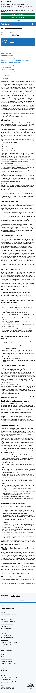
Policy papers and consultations (8, 663)
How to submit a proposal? (6, 67)
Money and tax (4, 640)
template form (30, 579)
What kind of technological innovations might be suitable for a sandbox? (15, 60)
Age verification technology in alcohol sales (13, 28)
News (2, 656)
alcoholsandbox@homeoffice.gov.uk (14, 585)
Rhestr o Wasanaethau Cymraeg (8, 681)
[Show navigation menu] (30, 24)
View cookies (18, 20)
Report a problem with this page (18, 600)
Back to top (3, 588)
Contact (15, 677)
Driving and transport (6, 628)
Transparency (4, 665)
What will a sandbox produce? (6, 57)
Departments (4, 654)
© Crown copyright (30, 690)
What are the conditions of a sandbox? (8, 64)
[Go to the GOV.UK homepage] (5, 24)
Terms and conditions (6, 679)
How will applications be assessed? (7, 69)
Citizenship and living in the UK (8, 621)
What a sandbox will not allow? (7, 55)
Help (2, 675)
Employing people (5, 633)
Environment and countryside (7, 635)
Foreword (3, 49)
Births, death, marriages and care (8, 614)
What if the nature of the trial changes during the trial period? (13, 71)
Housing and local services (7, 637)
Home (2, 28)
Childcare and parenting (6, 619)
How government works (6, 668)
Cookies (10, 675)
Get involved (4, 670)
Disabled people (4, 626)
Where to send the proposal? (6, 72)
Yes (13, 595)
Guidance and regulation (6, 659)
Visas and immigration (6, 644)
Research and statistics (6, 661)
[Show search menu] (34, 24)
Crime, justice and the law (7, 624)
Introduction (3, 51)
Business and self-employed (7, 617)
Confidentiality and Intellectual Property (9, 65)
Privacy (6, 675)
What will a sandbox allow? (6, 53)
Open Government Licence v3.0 (8, 688)
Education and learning (6, 630)
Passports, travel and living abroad (9, 642)
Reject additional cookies (18, 17)
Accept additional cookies (18, 14)
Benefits (3, 612)
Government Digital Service (7, 682)
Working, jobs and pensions (7, 646)
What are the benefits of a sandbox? (8, 58)
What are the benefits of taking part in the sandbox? (11, 62)
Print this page (6, 75)
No (18, 595)
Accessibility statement (6, 677)
